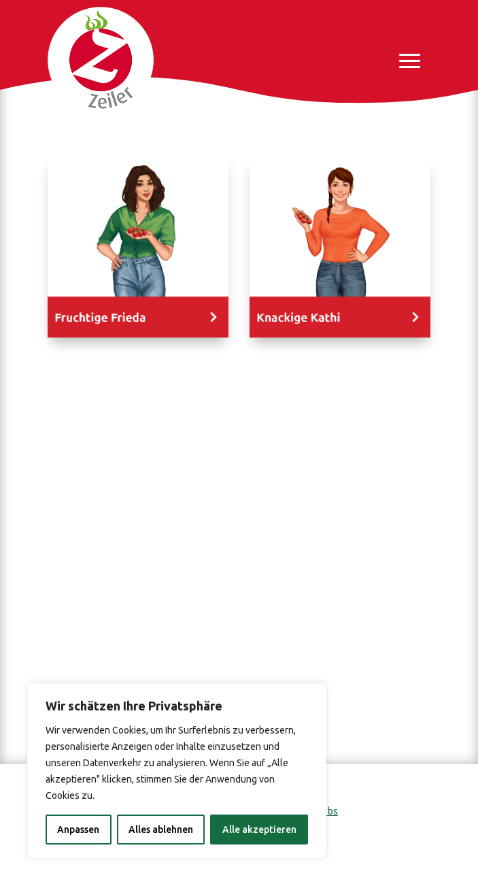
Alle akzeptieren (259, 829)
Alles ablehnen (161, 829)
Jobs (327, 811)
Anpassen (78, 829)
